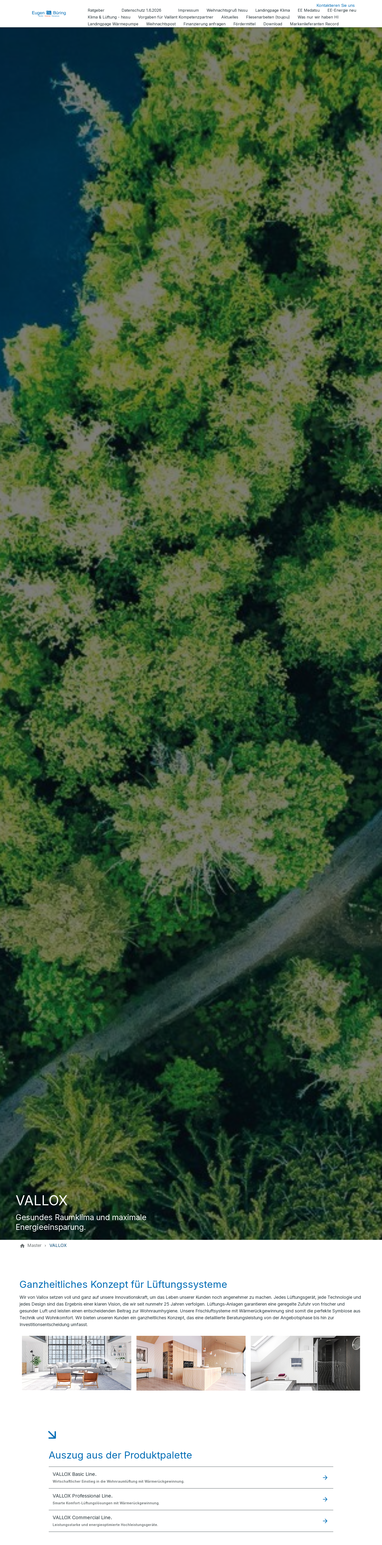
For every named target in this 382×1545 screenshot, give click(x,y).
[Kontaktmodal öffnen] (332, 5)
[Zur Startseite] (52, 13)
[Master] (34, 1245)
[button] (191, 1477)
